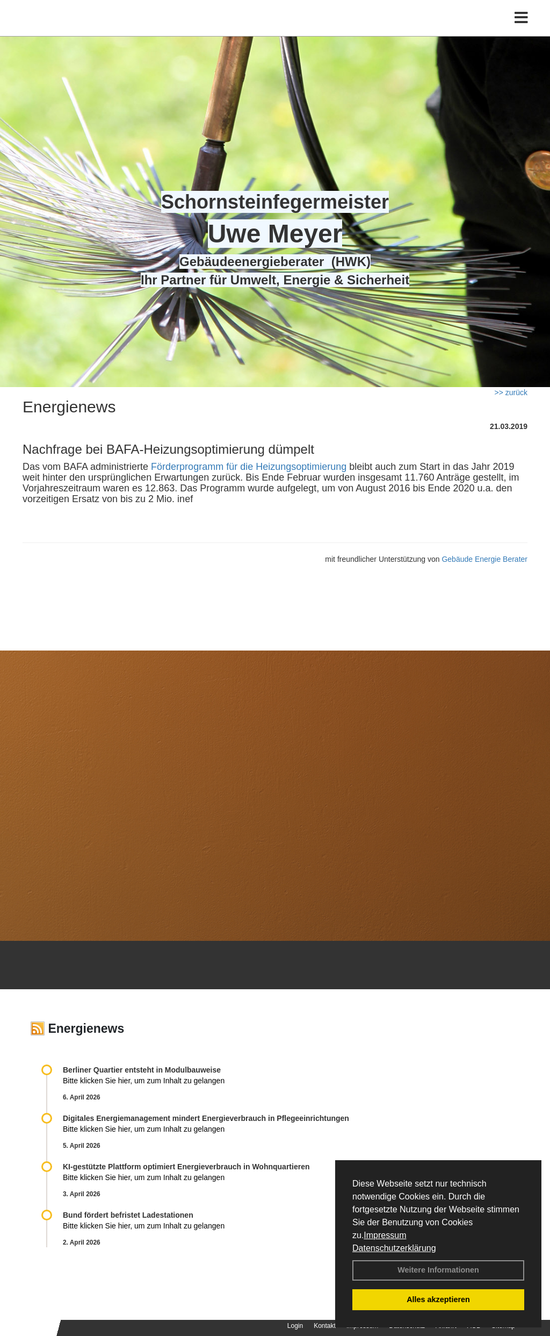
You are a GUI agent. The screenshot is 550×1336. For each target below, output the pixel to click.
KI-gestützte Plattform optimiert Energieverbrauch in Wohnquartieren (186, 1166)
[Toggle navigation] (521, 31)
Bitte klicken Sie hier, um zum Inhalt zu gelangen (144, 1080)
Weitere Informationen (438, 1270)
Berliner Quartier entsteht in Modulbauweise (142, 1070)
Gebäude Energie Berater (484, 559)
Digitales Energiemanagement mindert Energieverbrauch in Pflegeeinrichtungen (206, 1118)
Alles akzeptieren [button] (438, 1299)
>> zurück (511, 392)
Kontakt (325, 1326)
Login (295, 1326)
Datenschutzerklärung (394, 1248)
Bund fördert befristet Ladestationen (128, 1215)
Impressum (385, 1235)
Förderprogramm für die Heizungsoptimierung (248, 466)
